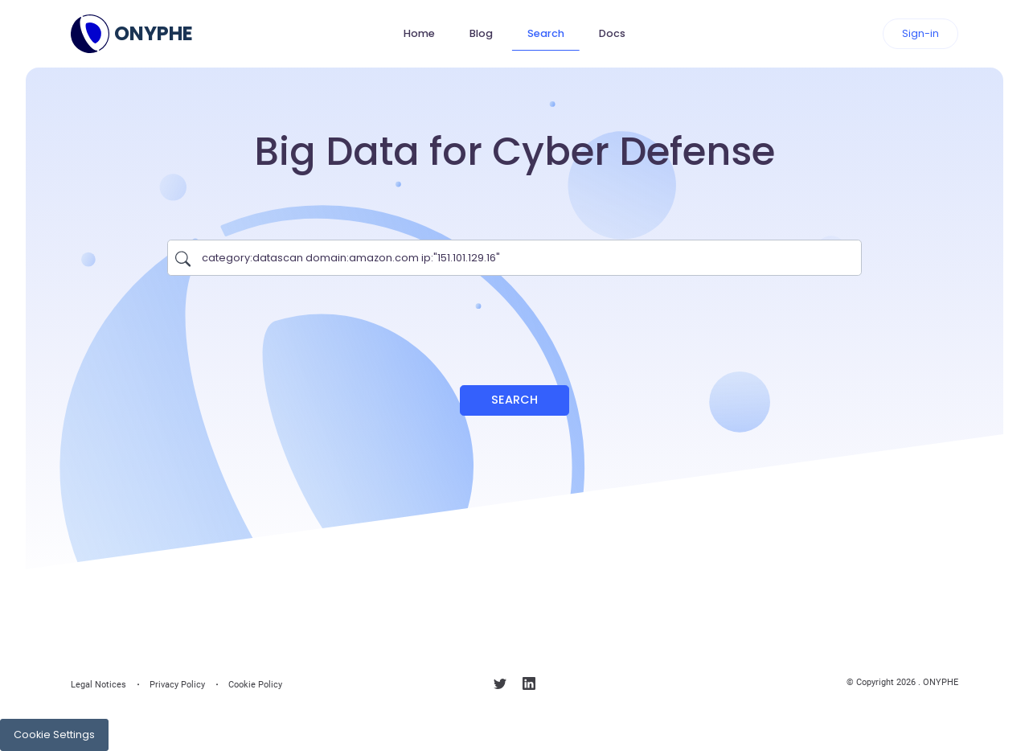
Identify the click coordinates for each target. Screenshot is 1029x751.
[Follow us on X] (500, 687)
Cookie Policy (255, 684)
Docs (612, 33)
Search (545, 33)
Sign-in (920, 33)
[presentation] (514, 322)
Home (419, 33)
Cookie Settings (54, 734)
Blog (481, 33)
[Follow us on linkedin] (529, 687)
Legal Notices (98, 684)
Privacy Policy (177, 684)
